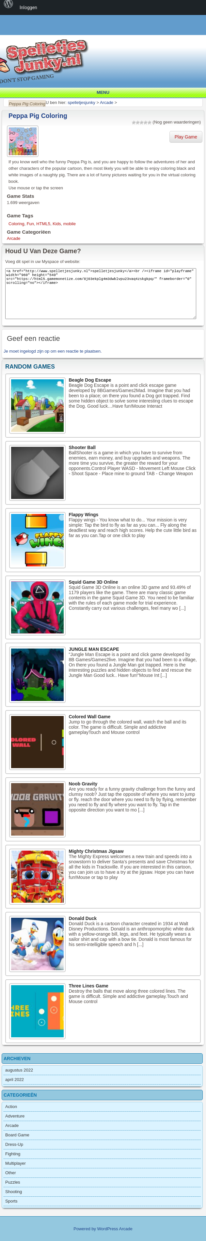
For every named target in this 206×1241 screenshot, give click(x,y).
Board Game (17, 1134)
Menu (103, 92)
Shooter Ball (82, 447)
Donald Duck (83, 918)
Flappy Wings (84, 514)
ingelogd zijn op (34, 351)
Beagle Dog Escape (90, 380)
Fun (30, 223)
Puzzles (12, 1182)
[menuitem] (8, 7)
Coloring (16, 223)
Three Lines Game (88, 985)
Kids (57, 223)
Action (11, 1106)
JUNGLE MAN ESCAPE (94, 649)
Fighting (12, 1153)
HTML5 (43, 223)
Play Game (186, 136)
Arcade (13, 238)
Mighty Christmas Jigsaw (96, 851)
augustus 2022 (19, 1070)
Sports (11, 1201)
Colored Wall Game (90, 716)
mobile (69, 223)
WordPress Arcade (115, 1228)
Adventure (14, 1116)
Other (10, 1172)
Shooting (13, 1191)
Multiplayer (15, 1163)
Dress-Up (14, 1144)
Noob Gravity (83, 783)
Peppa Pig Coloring (37, 115)
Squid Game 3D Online (93, 582)
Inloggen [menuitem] (28, 7)
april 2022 (14, 1079)
